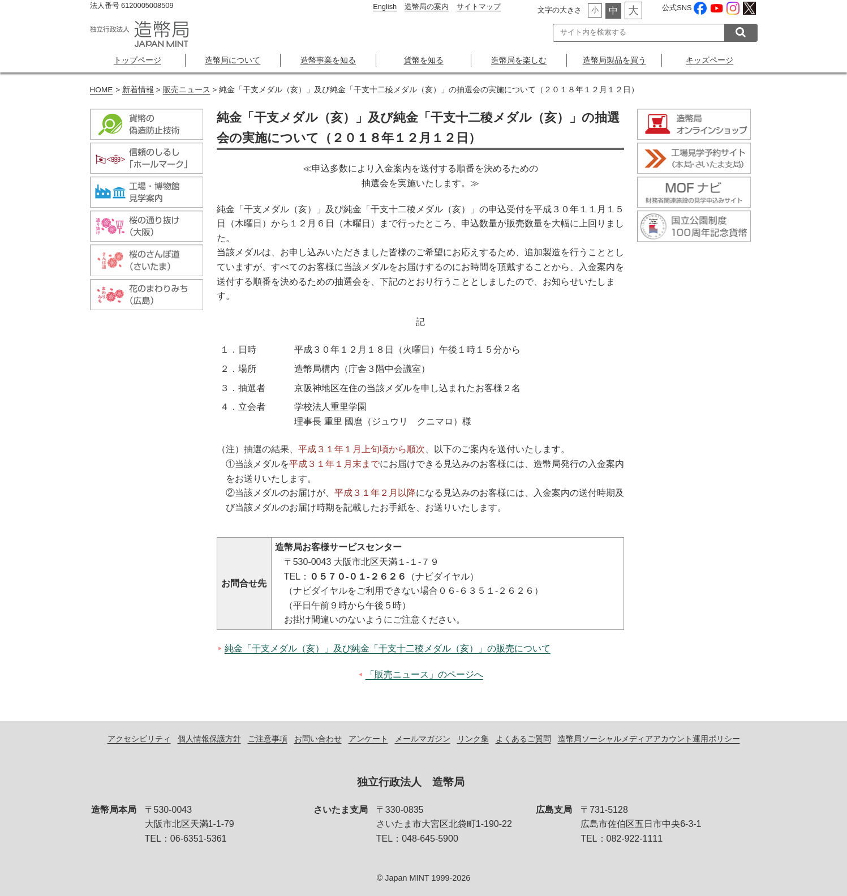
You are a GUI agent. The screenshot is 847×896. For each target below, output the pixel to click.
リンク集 (473, 738)
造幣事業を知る (328, 60)
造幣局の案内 (427, 6)
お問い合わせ (318, 738)
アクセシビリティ (139, 738)
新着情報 (138, 89)
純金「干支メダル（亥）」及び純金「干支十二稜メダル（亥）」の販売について (388, 648)
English (385, 6)
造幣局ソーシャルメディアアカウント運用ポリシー (649, 738)
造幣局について (232, 60)
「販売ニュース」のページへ (424, 674)
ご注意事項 (267, 738)
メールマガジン (422, 738)
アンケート (368, 738)
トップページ (137, 60)
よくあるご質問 (523, 738)
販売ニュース (186, 89)
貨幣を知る (424, 60)
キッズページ (709, 60)
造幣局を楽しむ (519, 60)
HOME (101, 89)
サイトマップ (479, 6)
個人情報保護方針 (209, 738)
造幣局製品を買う (614, 60)
